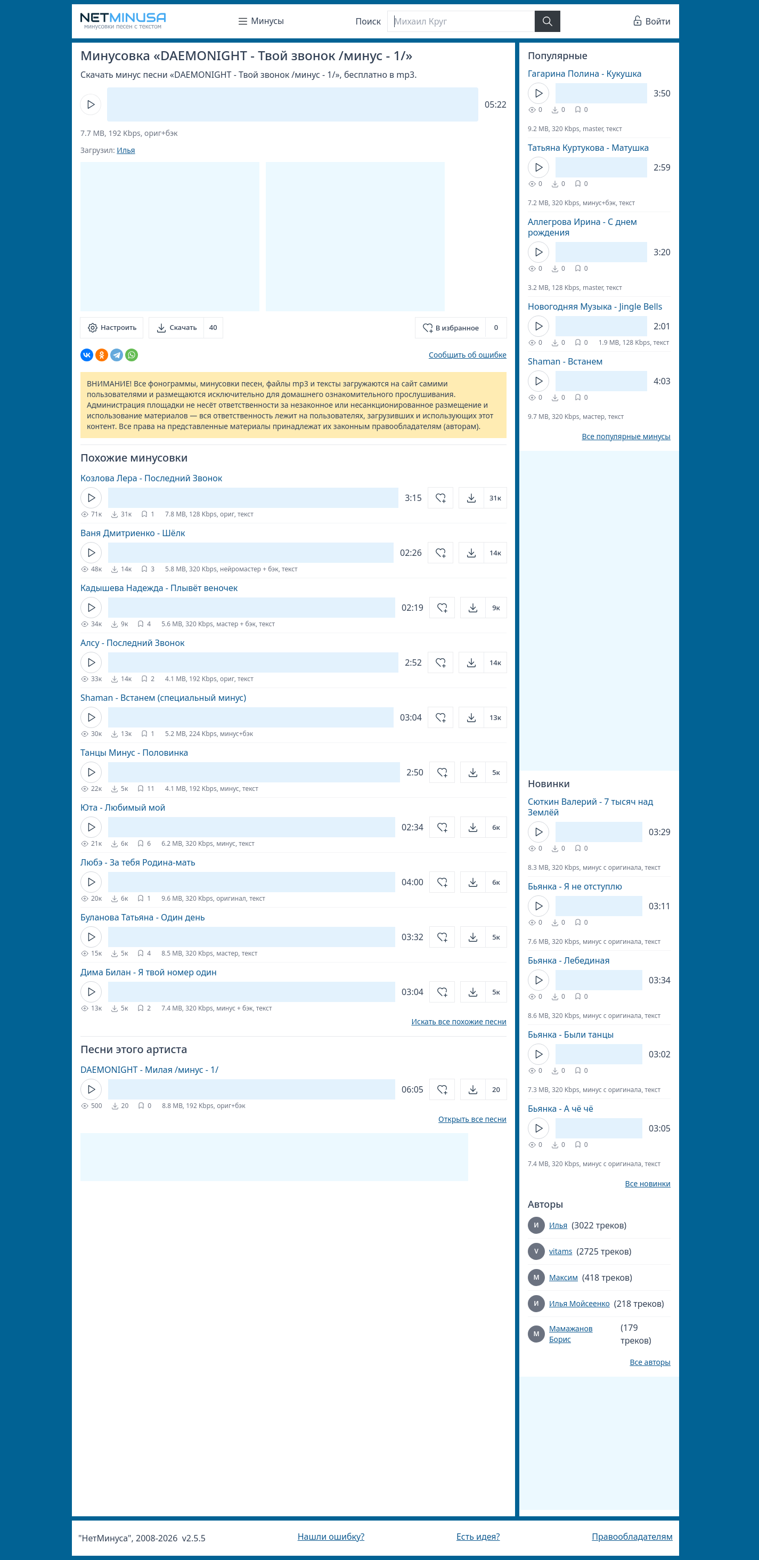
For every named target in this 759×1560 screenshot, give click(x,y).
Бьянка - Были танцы (571, 1034)
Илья (126, 150)
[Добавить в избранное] (461, 328)
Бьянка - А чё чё (560, 1108)
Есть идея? (478, 1536)
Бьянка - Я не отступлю (575, 886)
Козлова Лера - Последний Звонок (151, 478)
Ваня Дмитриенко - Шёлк (132, 533)
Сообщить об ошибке (468, 355)
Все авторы (650, 1362)
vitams (560, 1251)
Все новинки (648, 1184)
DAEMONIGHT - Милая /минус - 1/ (149, 1069)
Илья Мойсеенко (579, 1303)
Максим (563, 1277)
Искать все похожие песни (459, 1021)
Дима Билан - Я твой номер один (148, 972)
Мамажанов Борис (571, 1333)
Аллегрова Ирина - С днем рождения (582, 227)
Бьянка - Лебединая (569, 960)
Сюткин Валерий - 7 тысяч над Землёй (590, 807)
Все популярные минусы (626, 436)
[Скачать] (185, 328)
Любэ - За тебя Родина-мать (137, 862)
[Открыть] (483, 498)
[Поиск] (460, 21)
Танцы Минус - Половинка (134, 752)
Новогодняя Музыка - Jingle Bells (595, 306)
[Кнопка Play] (90, 104)
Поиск (368, 21)
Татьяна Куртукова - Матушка (588, 147)
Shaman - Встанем (565, 361)
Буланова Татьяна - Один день (142, 917)
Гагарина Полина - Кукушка (585, 73)
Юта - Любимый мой (123, 807)
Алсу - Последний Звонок (132, 642)
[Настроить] (111, 328)
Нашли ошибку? (331, 1536)
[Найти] (547, 21)
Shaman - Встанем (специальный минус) (163, 697)
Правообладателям (632, 1536)
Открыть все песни (472, 1119)
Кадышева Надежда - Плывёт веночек (159, 588)
